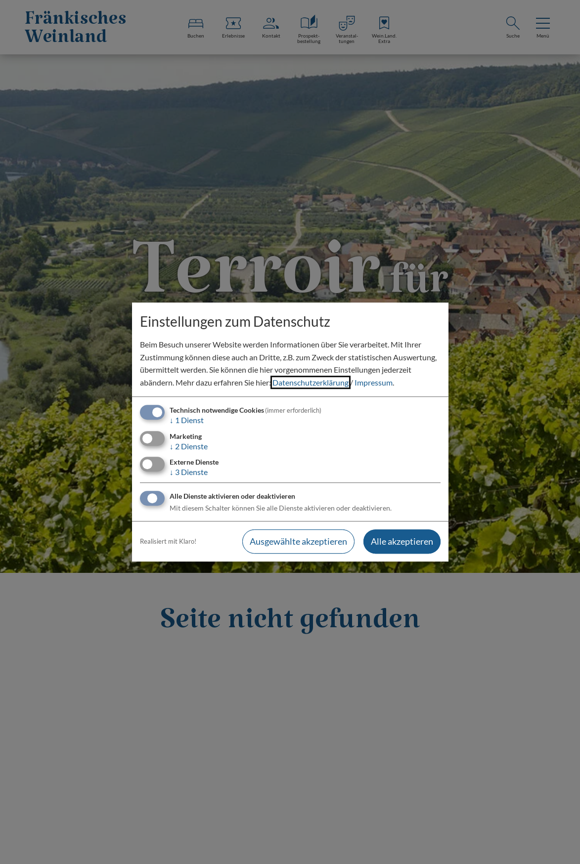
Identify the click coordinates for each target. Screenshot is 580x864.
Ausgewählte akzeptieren (298, 541)
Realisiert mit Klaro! (168, 541)
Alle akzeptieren (402, 541)
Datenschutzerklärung (310, 382)
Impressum (374, 382)
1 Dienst (187, 420)
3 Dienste (189, 471)
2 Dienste (189, 446)
